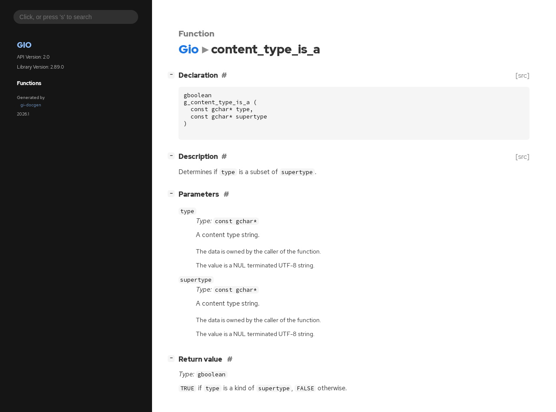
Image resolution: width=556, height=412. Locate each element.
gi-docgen (30, 105)
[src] (523, 75)
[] (173, 74)
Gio (24, 45)
